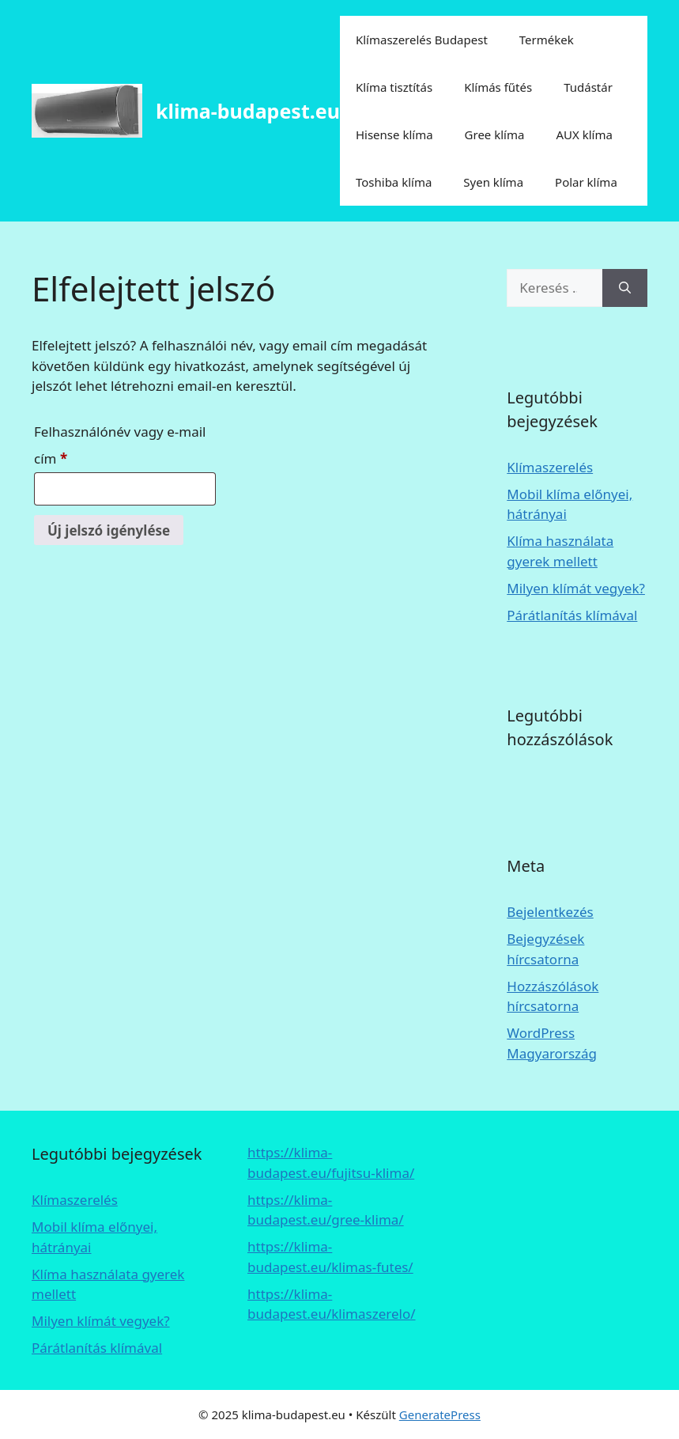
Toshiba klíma (394, 182)
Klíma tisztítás (394, 87)
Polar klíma (586, 182)
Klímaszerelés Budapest (422, 39)
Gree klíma (495, 134)
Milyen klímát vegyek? (576, 588)
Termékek (546, 39)
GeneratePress (440, 1414)
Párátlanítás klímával (572, 615)
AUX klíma (584, 134)
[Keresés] (624, 288)
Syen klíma (493, 182)
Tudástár (588, 87)
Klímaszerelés (550, 467)
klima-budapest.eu (248, 110)
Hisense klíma (394, 134)
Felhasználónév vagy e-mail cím (120, 445)
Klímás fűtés (498, 87)
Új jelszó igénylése (108, 530)
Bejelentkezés (550, 912)
